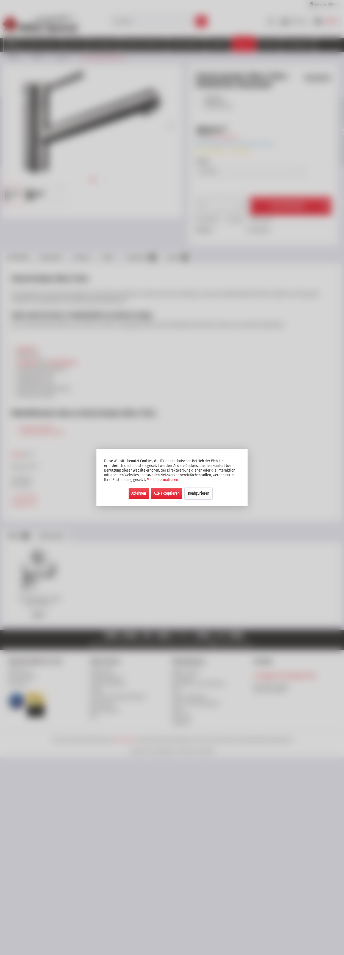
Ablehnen (138, 493)
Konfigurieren (198, 493)
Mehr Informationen (162, 479)
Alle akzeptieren (166, 493)
